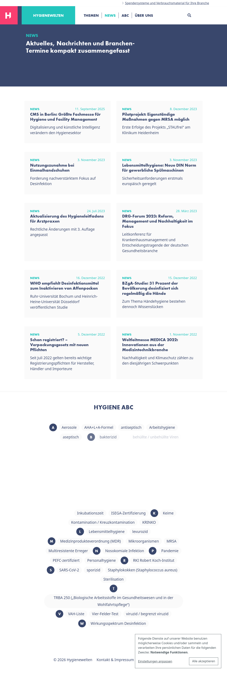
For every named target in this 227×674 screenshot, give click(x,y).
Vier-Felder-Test (118, 613)
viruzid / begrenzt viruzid (160, 613)
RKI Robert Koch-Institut (167, 560)
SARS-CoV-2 (82, 570)
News (110, 15)
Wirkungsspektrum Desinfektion (131, 623)
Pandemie (183, 550)
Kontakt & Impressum (115, 659)
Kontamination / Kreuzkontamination (116, 522)
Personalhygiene (114, 560)
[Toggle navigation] (82, 28)
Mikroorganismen (156, 541)
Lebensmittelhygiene (120, 531)
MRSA (185, 541)
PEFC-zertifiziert (79, 560)
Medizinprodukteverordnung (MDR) (103, 541)
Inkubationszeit (103, 513)
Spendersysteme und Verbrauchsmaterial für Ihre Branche (167, 3)
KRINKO (162, 522)
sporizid (107, 570)
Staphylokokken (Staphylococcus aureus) (155, 570)
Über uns (144, 15)
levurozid (153, 531)
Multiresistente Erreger (81, 550)
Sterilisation (127, 579)
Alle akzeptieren (203, 661)
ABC (125, 15)
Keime (181, 513)
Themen (91, 15)
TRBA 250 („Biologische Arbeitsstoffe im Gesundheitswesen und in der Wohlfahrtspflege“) (127, 601)
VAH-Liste (89, 613)
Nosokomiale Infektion (137, 550)
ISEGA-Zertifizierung (141, 513)
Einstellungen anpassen (155, 661)
